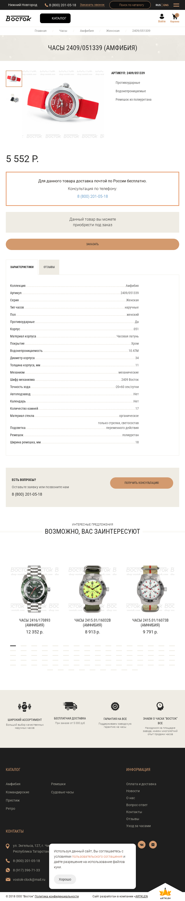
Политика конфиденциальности (57, 896)
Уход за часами (138, 826)
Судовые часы (62, 792)
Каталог (59, 18)
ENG (166, 5)
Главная (40, 31)
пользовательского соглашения (97, 856)
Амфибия (87, 31)
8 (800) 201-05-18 (62, 5)
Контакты (134, 812)
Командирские (17, 792)
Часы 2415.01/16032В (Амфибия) (92, 622)
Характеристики (21, 267)
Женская (112, 31)
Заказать (92, 244)
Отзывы (49, 267)
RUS (158, 5)
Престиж (13, 800)
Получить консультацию (142, 483)
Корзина (174, 21)
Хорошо (65, 879)
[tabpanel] (35, 593)
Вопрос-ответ (137, 805)
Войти (161, 21)
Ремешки (58, 784)
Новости (133, 791)
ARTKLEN (141, 896)
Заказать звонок (92, 5)
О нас (130, 798)
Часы (63, 31)
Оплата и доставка (141, 784)
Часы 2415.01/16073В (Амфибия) (150, 622)
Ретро (10, 808)
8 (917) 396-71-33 (26, 870)
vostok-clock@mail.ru (29, 879)
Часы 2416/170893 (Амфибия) (34, 622)
